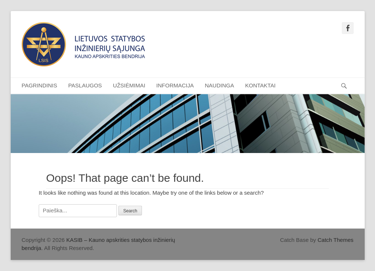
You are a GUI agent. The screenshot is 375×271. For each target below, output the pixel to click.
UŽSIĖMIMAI (129, 85)
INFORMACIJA (175, 85)
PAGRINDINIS (39, 85)
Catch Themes (335, 240)
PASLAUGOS (85, 85)
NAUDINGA (219, 85)
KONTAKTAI (260, 85)
